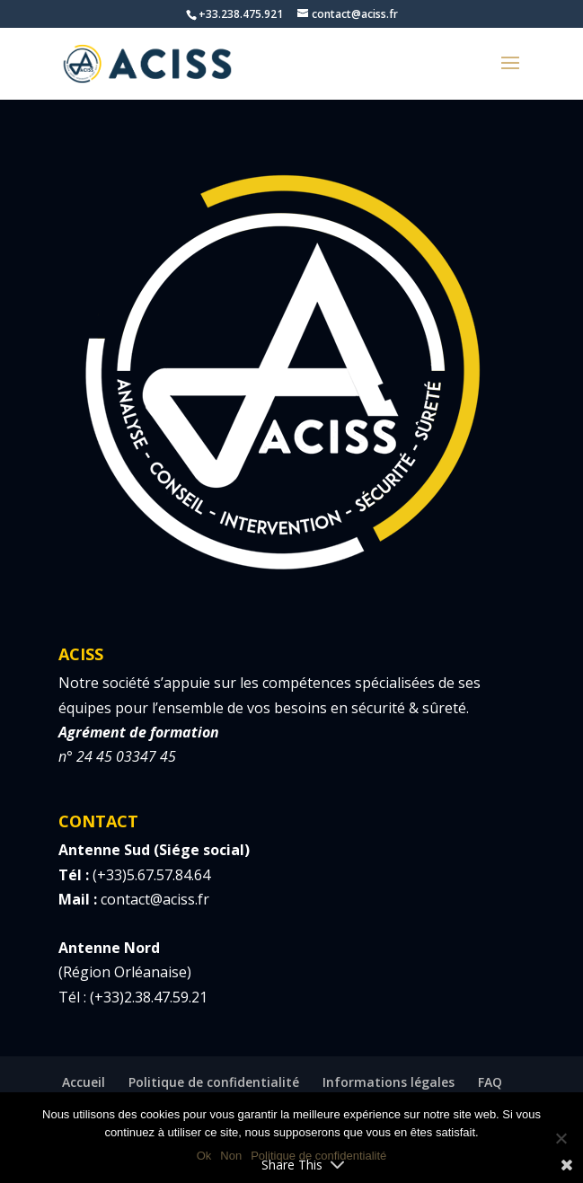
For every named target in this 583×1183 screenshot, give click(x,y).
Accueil (83, 1081)
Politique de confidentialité (213, 1081)
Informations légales (388, 1081)
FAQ (490, 1081)
